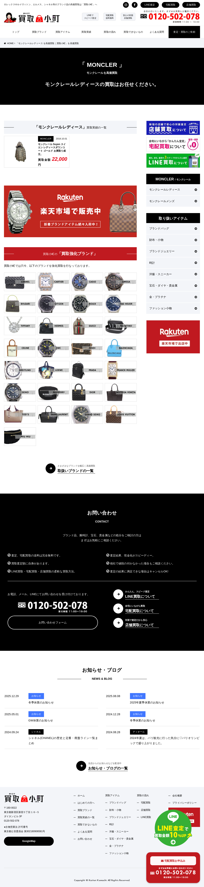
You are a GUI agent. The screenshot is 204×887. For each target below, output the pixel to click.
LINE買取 (146, 817)
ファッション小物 (173, 308)
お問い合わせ (85, 839)
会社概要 (177, 795)
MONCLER (45, 138)
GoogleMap (29, 841)
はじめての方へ (86, 802)
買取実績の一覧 (86, 817)
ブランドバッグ (173, 228)
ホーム (81, 795)
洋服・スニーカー (173, 274)
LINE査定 (149, 4)
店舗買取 (191, 4)
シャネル (36, 731)
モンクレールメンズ (173, 201)
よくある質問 (157, 32)
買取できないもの (133, 32)
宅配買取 (171, 4)
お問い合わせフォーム (53, 622)
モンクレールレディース (173, 189)
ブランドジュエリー (173, 251)
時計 (173, 262)
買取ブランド (39, 32)
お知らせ (36, 695)
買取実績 (86, 32)
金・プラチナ (173, 296)
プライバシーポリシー (184, 802)
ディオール (139, 731)
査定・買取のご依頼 (184, 32)
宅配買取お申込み (173, 860)
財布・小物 (173, 239)
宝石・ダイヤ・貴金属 (173, 285)
